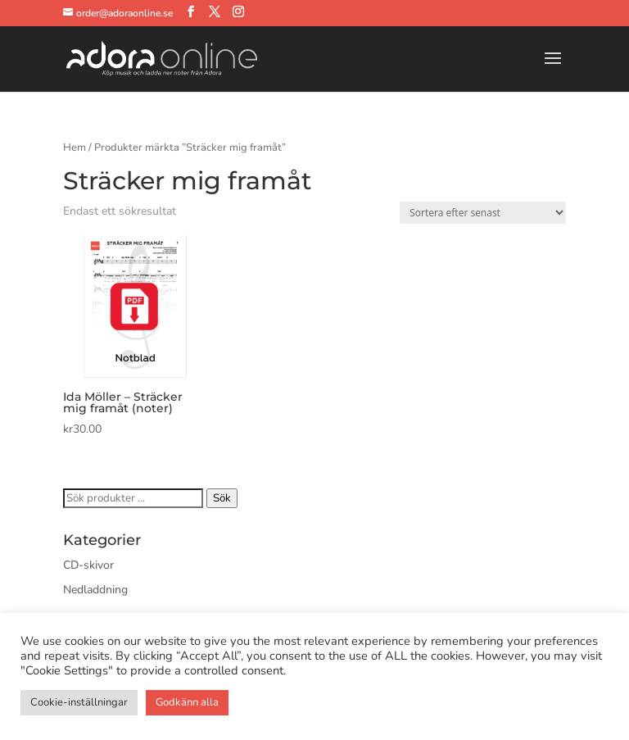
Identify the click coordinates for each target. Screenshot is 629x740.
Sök (222, 498)
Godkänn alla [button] (187, 702)
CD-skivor (88, 565)
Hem (74, 147)
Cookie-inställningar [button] (79, 702)
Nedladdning (95, 589)
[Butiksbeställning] (483, 213)
